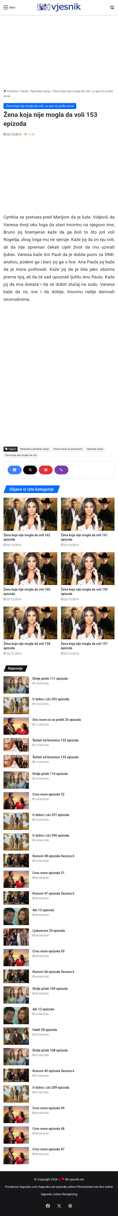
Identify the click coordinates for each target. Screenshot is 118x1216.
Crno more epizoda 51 (48, 873)
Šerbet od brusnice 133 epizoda (55, 740)
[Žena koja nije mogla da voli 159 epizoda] (88, 568)
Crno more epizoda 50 (48, 951)
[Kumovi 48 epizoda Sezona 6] (16, 860)
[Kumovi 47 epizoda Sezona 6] (16, 898)
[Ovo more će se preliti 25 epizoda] (16, 726)
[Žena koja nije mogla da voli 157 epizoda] (88, 622)
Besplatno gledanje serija (34, 449)
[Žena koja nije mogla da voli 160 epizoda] (30, 568)
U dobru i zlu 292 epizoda (50, 699)
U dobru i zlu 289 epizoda (50, 1087)
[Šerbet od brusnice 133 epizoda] (16, 745)
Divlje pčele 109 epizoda (50, 988)
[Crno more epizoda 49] (16, 1114)
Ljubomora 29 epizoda (48, 931)
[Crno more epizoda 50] (16, 957)
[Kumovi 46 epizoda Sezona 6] (16, 976)
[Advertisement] (59, 51)
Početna (10, 91)
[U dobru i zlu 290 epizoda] (16, 841)
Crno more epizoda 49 (48, 1108)
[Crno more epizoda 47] (16, 1155)
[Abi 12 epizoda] (16, 1015)
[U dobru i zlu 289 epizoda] (16, 1094)
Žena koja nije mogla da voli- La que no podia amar (40, 106)
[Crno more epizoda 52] (16, 800)
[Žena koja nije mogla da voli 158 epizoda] (30, 622)
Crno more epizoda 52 (48, 794)
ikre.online (106, 1187)
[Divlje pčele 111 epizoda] (16, 685)
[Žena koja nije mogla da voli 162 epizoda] (30, 514)
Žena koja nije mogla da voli (21, 455)
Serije (24, 91)
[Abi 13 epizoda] (16, 916)
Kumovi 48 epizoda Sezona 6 (53, 856)
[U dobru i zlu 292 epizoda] (16, 705)
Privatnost (12, 1187)
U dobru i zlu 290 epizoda (50, 835)
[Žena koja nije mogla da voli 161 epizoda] (88, 514)
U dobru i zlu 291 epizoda (50, 815)
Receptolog (69, 1194)
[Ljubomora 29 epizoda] (16, 937)
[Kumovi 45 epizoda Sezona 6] (16, 1075)
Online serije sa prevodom (67, 449)
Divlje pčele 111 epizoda (50, 678)
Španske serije (40, 91)
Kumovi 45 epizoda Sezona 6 (53, 1071)
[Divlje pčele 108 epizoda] (16, 1056)
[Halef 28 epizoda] (16, 1036)
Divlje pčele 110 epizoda (50, 774)
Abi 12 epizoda (43, 1009)
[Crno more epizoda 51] (16, 879)
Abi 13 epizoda (43, 910)
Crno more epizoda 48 (48, 1129)
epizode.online (66, 1187)
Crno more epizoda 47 (48, 1149)
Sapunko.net (47, 1187)
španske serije (95, 449)
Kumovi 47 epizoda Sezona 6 (53, 893)
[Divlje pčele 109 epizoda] (16, 995)
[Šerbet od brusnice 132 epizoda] (16, 761)
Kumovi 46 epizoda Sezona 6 (53, 972)
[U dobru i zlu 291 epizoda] (16, 821)
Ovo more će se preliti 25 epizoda (56, 720)
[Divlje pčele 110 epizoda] (16, 780)
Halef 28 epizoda (44, 1030)
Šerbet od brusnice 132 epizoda (55, 757)
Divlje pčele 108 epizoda (50, 1050)
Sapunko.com (28, 1187)
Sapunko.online (51, 1194)
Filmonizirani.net (87, 1187)
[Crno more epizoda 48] (16, 1135)
